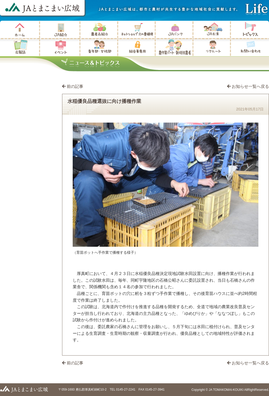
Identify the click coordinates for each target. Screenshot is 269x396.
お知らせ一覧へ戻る (248, 86)
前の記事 (75, 86)
